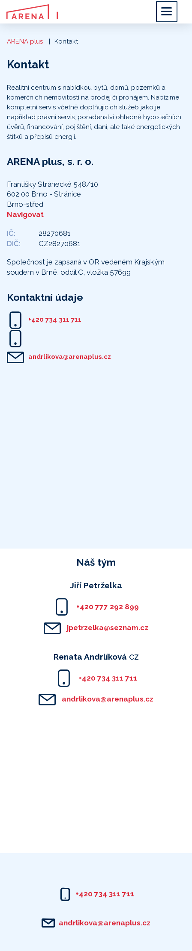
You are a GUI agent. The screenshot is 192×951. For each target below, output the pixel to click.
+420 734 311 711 (54, 319)
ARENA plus (25, 41)
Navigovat (25, 214)
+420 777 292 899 (107, 606)
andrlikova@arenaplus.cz (69, 357)
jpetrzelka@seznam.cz (106, 627)
